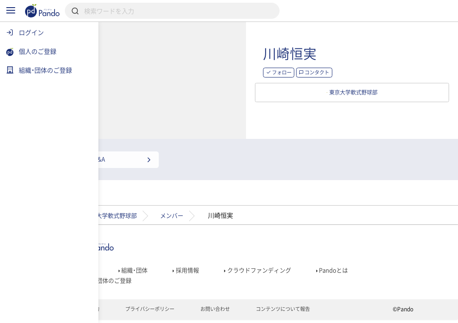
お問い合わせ (255, 312)
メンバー (211, 211)
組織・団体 (167, 267)
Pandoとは (375, 267)
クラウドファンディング (297, 267)
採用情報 (222, 267)
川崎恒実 (357, 55)
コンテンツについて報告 (327, 312)
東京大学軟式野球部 (145, 211)
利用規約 (122, 312)
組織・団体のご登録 (139, 280)
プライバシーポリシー (186, 312)
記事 (119, 267)
